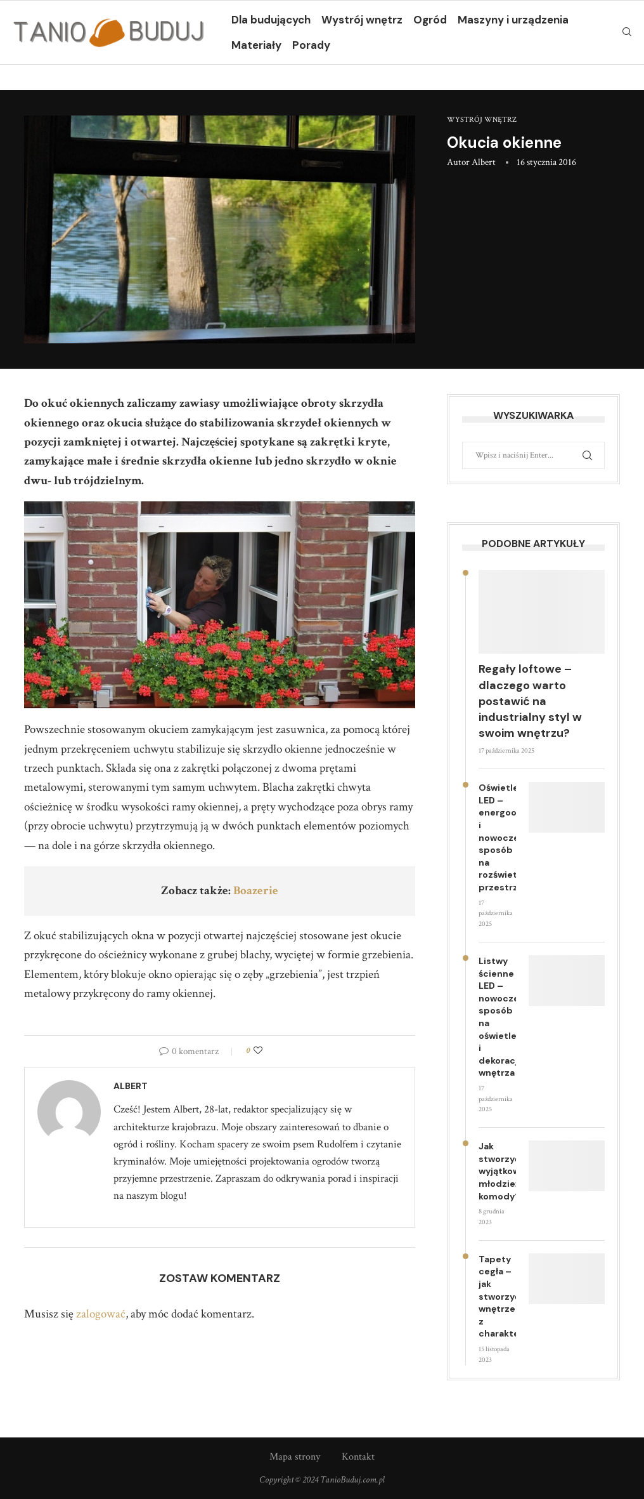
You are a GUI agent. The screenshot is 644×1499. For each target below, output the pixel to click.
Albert (484, 162)
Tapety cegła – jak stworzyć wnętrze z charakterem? (497, 1296)
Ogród (430, 20)
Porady (311, 45)
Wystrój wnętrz (361, 20)
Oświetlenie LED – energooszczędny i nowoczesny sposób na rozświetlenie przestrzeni (497, 837)
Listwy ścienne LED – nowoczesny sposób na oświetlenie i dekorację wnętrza (497, 1016)
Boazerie (255, 891)
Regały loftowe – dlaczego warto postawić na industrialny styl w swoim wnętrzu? (530, 701)
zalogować (101, 1314)
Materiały (256, 45)
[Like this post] (258, 1051)
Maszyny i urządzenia (513, 20)
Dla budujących (271, 20)
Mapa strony (294, 1456)
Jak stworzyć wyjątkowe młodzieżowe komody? (497, 1170)
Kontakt (358, 1456)
